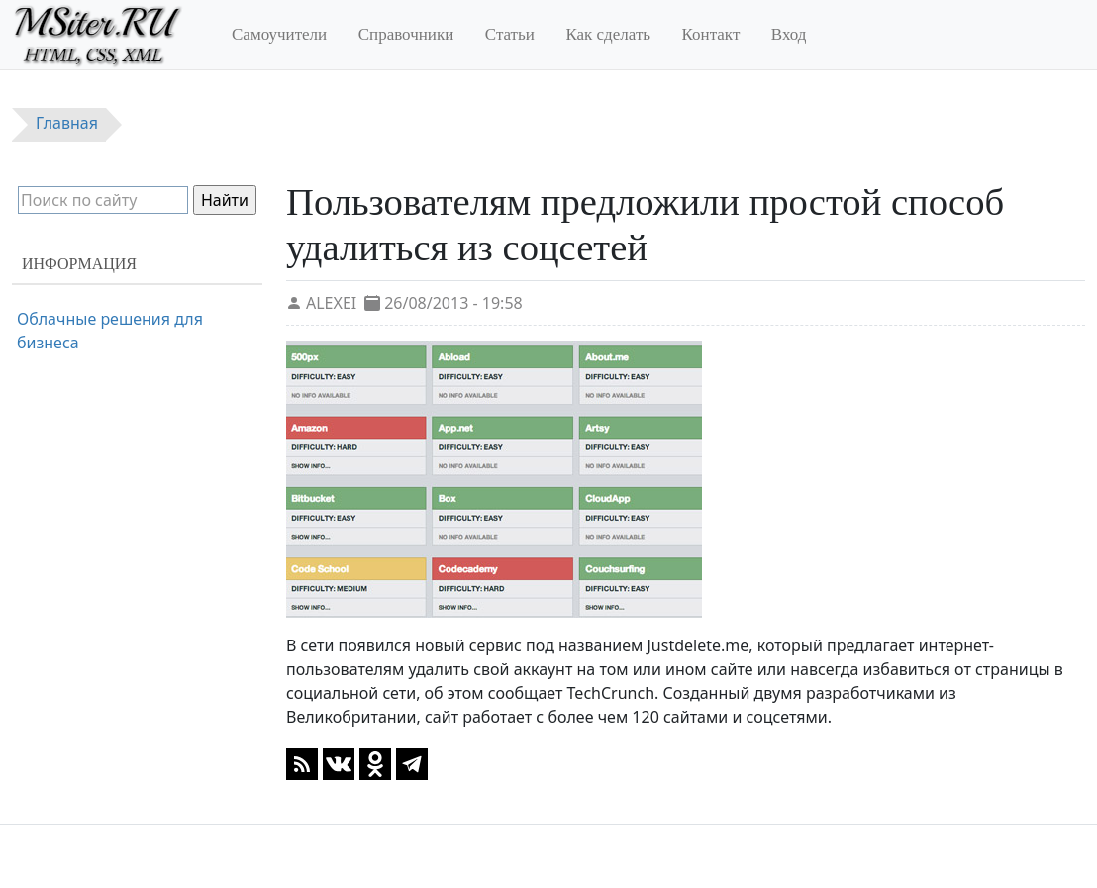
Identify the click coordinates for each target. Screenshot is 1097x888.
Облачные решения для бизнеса (110, 330)
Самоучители (279, 34)
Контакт (711, 34)
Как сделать (607, 34)
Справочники (406, 34)
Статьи (510, 34)
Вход (789, 34)
